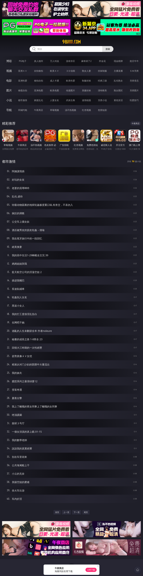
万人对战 (54, 61)
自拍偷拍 (38, 70)
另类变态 (134, 80)
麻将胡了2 (86, 61)
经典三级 (102, 80)
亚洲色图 (38, 90)
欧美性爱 (70, 80)
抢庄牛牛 (134, 61)
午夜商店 (38, 110)
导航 (9, 110)
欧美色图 (54, 90)
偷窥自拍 (22, 90)
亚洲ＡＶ (22, 70)
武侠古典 (70, 100)
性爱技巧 (134, 100)
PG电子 (22, 61)
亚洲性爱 (22, 80)
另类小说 (102, 100)
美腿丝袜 (86, 90)
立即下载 (91, 569)
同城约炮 (22, 110)
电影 (9, 80)
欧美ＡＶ (54, 70)
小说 (9, 100)
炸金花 (102, 61)
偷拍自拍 (38, 80)
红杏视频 (86, 110)
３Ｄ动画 (70, 70)
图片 (9, 90)
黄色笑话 (118, 100)
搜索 (108, 49)
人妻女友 (54, 100)
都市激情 (22, 100)
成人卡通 (54, 80)
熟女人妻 (86, 70)
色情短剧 (102, 110)
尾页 (86, 512)
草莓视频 (54, 110)
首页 (57, 512)
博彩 (9, 61)
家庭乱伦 (38, 100)
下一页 (77, 512)
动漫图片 (70, 90)
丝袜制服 (102, 70)
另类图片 (134, 90)
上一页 (66, 512)
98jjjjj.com (71, 42)
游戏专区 (70, 61)
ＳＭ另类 (134, 70)
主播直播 (118, 70)
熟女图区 (118, 90)
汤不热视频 (70, 110)
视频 (9, 71)
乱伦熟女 (118, 80)
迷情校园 (86, 100)
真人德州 (38, 61)
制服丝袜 (86, 80)
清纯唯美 (102, 90)
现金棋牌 (118, 61)
